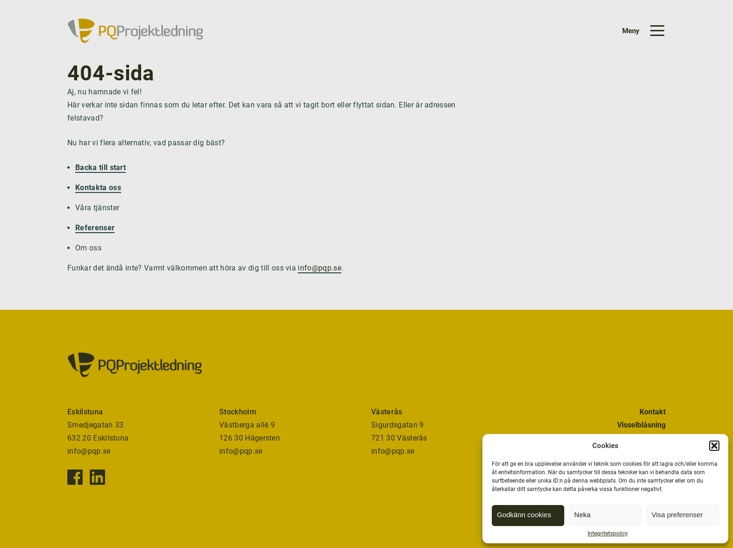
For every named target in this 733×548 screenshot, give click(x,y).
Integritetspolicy (608, 533)
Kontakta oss (98, 187)
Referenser (95, 227)
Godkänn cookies (524, 515)
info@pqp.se (319, 267)
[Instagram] (97, 477)
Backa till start (100, 167)
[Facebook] (75, 477)
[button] (714, 445)
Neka (582, 515)
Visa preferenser (677, 515)
